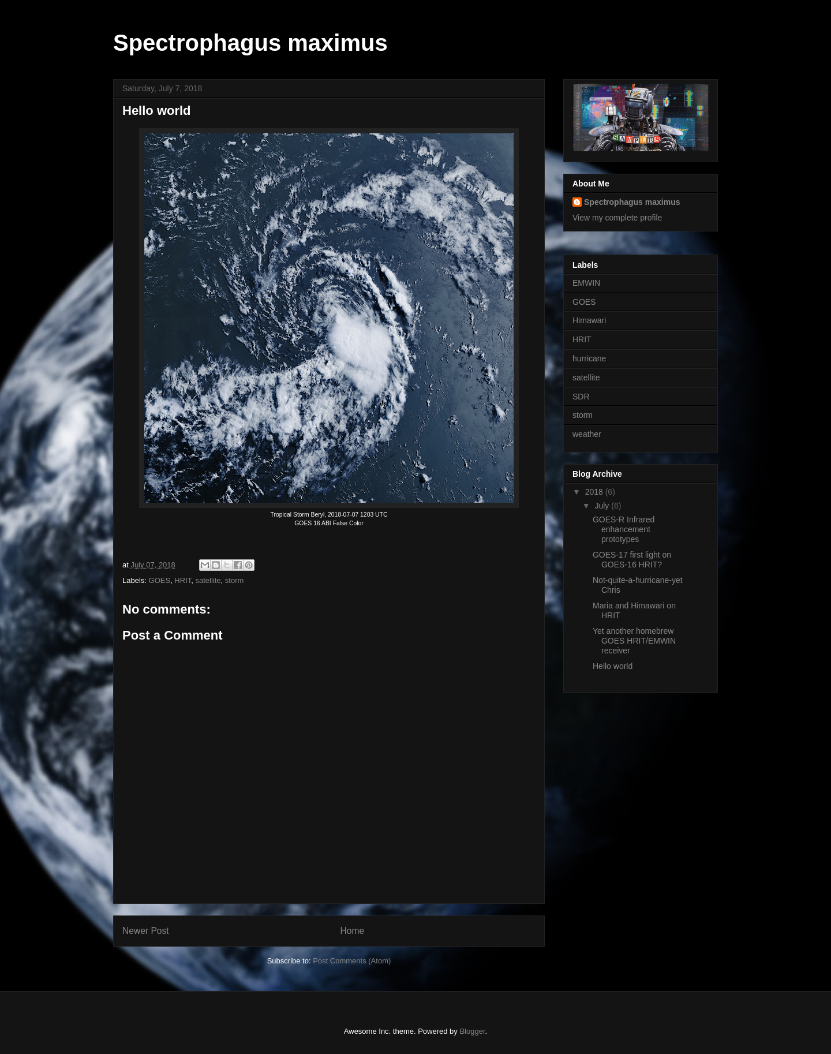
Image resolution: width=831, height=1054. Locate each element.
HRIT (182, 580)
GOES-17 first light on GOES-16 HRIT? (632, 559)
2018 (595, 491)
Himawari (589, 320)
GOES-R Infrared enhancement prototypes (623, 529)
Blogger (472, 1031)
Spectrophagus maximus (250, 42)
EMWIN (586, 282)
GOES (160, 580)
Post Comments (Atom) (352, 960)
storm (234, 580)
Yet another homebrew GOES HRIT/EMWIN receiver (634, 640)
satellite (207, 580)
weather (586, 434)
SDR (581, 396)
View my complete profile (617, 217)
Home (352, 931)
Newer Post (145, 931)
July (602, 505)
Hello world (612, 666)
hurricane (589, 358)
